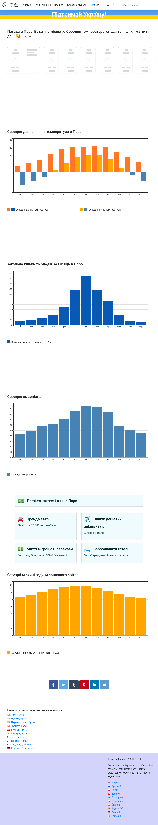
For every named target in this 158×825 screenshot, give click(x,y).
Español (114, 793)
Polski (113, 790)
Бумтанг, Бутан (19, 729)
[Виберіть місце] (136, 5)
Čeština (114, 804)
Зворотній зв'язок (76, 5)
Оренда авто (38, 519)
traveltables (14, 5)
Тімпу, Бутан (18, 714)
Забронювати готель (111, 549)
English (114, 782)
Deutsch (114, 812)
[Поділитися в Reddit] (104, 684)
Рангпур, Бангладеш (22, 748)
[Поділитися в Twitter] (63, 684)
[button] (111, 5)
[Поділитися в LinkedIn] (94, 684)
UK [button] (95, 5)
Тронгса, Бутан (19, 726)
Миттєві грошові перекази (50, 549)
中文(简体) (115, 808)
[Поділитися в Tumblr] (74, 684)
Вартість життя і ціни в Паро (52, 501)
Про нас (58, 5)
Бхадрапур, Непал (20, 744)
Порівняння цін (43, 5)
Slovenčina (115, 801)
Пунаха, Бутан (19, 718)
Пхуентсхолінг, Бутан (23, 722)
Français (114, 815)
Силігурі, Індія (19, 733)
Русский (114, 786)
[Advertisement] (79, 106)
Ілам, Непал (17, 737)
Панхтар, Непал (19, 740)
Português (115, 797)
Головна (26, 5)
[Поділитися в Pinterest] (84, 684)
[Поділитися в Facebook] (53, 684)
